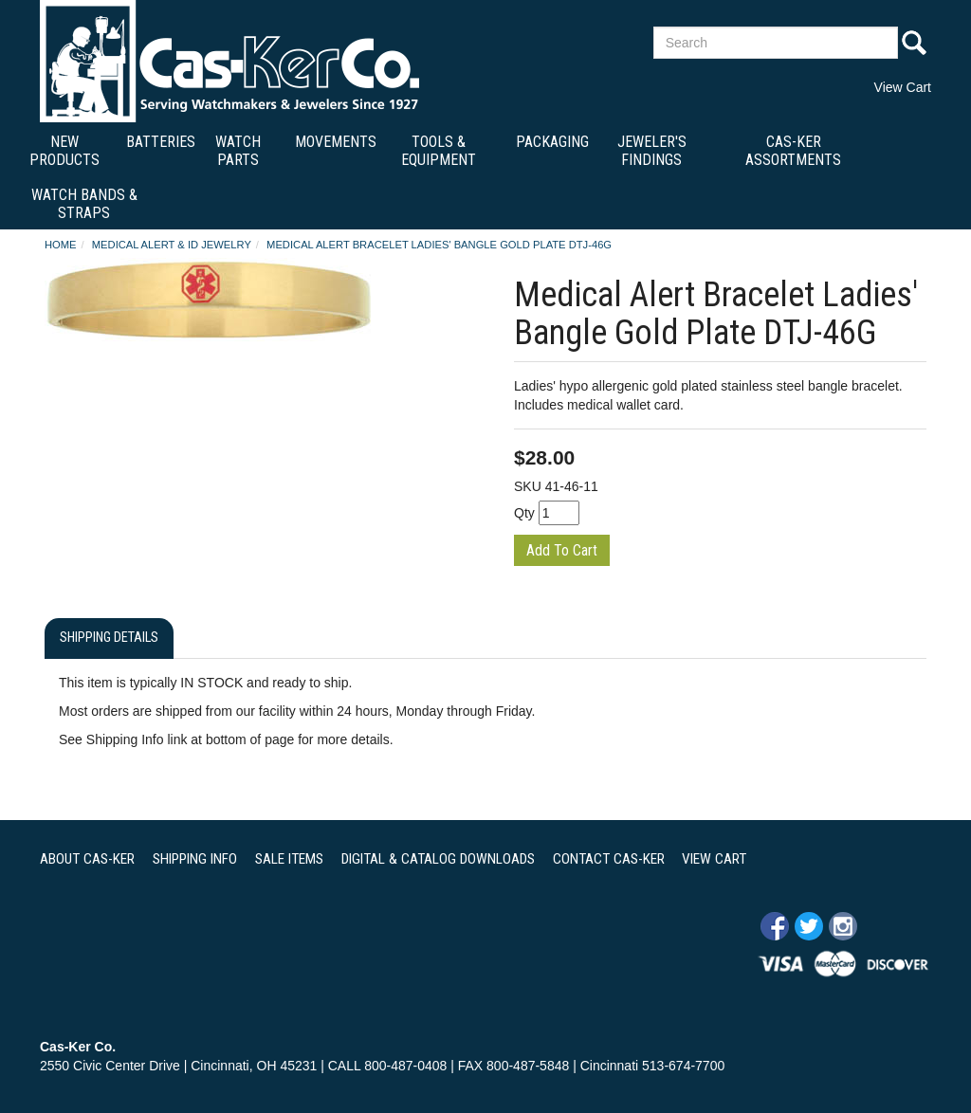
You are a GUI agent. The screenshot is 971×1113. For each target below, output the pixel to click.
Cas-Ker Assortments (793, 151)
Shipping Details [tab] (109, 637)
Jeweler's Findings (652, 151)
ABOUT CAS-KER (87, 858)
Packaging (552, 142)
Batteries (160, 142)
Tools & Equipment (438, 151)
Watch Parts (238, 151)
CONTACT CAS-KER (609, 858)
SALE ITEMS (289, 858)
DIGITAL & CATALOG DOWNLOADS (438, 858)
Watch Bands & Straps (84, 204)
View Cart (902, 87)
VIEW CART (714, 858)
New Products (64, 151)
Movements (335, 142)
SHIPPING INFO (195, 858)
